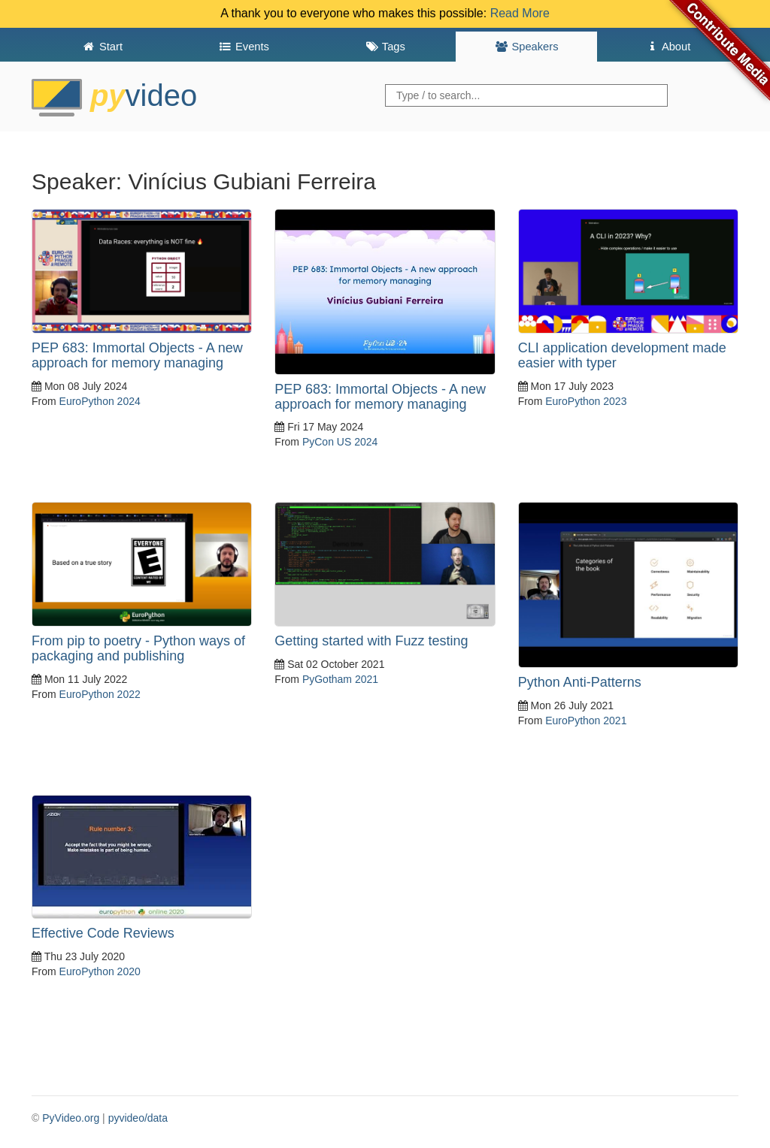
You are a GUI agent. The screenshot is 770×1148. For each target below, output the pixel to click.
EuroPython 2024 (100, 401)
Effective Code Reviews (103, 933)
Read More (520, 13)
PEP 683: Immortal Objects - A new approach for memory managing (137, 355)
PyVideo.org (70, 1118)
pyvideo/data (138, 1118)
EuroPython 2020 (100, 971)
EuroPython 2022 (100, 694)
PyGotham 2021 (340, 679)
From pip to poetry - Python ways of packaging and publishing (138, 648)
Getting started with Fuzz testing (371, 640)
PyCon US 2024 (339, 442)
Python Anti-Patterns (579, 682)
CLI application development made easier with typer (622, 355)
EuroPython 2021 (585, 720)
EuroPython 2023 (585, 401)
